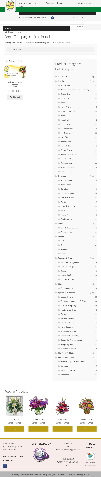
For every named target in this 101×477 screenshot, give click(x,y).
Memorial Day (67, 129)
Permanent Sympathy (70, 336)
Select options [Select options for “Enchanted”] (62, 429)
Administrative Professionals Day (75, 90)
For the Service (67, 319)
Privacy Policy (83, 475)
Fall (62, 241)
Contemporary (67, 288)
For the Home (67, 314)
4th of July (65, 86)
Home (10, 32)
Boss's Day (65, 94)
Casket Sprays (67, 297)
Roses (63, 271)
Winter (63, 254)
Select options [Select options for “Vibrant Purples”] (38, 429)
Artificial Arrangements (70, 263)
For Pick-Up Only (65, 77)
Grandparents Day (68, 111)
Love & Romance (68, 206)
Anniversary (66, 185)
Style (60, 284)
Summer (64, 250)
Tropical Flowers (67, 280)
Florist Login (50, 3)
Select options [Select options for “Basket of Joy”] (86, 429)
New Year (65, 137)
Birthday (64, 189)
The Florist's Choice (66, 353)
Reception (65, 375)
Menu (26, 12)
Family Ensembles (68, 310)
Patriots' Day (66, 150)
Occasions (62, 176)
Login (60, 3)
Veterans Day (66, 172)
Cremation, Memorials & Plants (74, 301)
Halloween (65, 116)
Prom (63, 211)
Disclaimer (71, 475)
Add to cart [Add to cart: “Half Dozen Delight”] (15, 97)
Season (61, 237)
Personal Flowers (68, 371)
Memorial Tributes (68, 332)
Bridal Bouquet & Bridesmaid (73, 362)
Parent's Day (66, 146)
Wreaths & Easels (68, 349)
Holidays (61, 81)
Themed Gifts (66, 275)
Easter (63, 103)
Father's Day (66, 107)
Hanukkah (65, 120)
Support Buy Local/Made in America (82, 18)
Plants (60, 224)
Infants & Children (68, 323)
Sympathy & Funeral (66, 293)
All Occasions (66, 180)
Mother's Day (66, 133)
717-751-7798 (26, 4)
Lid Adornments (67, 327)
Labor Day (65, 124)
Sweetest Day (67, 159)
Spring (63, 245)
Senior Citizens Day (69, 155)
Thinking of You (67, 219)
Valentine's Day (67, 168)
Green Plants (66, 232)
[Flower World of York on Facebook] (52, 17)
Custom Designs (68, 267)
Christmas (65, 99)
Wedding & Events (66, 358)
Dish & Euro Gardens (70, 228)
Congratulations (67, 193)
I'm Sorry (64, 202)
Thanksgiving (66, 163)
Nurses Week (66, 142)
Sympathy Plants (68, 345)
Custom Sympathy (68, 306)
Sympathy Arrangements (71, 340)
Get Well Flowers (68, 198)
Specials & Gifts (65, 258)
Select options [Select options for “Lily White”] (14, 429)
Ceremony (65, 366)
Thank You (65, 215)
